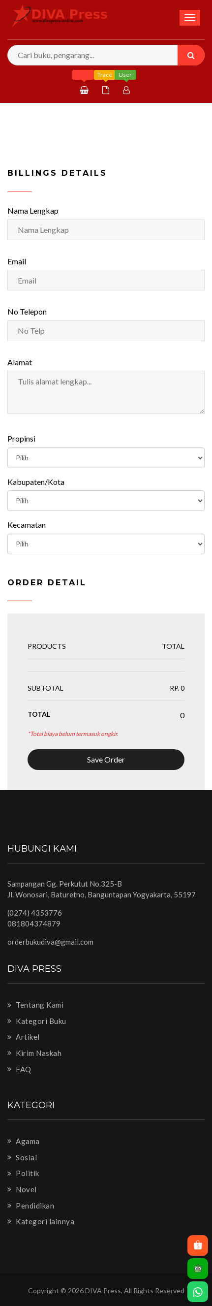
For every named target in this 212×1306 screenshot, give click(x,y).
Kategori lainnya (40, 1221)
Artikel (23, 1036)
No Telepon (27, 311)
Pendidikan (30, 1205)
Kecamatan (26, 524)
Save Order (106, 759)
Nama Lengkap (33, 210)
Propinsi (21, 438)
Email (16, 261)
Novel (22, 1189)
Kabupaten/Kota (35, 481)
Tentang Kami (35, 1004)
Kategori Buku (36, 1021)
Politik (23, 1173)
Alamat (19, 362)
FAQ (19, 1069)
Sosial (22, 1157)
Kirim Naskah (34, 1053)
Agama (23, 1141)
